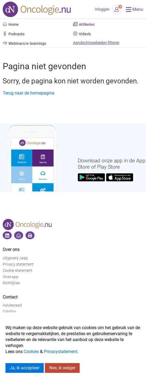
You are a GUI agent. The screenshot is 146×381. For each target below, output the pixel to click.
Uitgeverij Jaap (15, 258)
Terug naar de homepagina (28, 93)
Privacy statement (18, 264)
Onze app (10, 277)
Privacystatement (60, 351)
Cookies (31, 351)
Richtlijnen (11, 283)
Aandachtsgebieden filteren (96, 42)
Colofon (9, 311)
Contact (10, 297)
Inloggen (102, 9)
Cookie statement (17, 270)
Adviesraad (12, 305)
